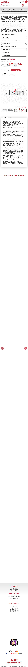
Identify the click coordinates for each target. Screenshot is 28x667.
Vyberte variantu (6, 43)
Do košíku (16, 70)
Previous (2, 348)
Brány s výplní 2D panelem (17, 9)
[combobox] (11, 5)
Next (25, 348)
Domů (2, 9)
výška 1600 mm (6, 37)
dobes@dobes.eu (14, 606)
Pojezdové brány (8, 9)
